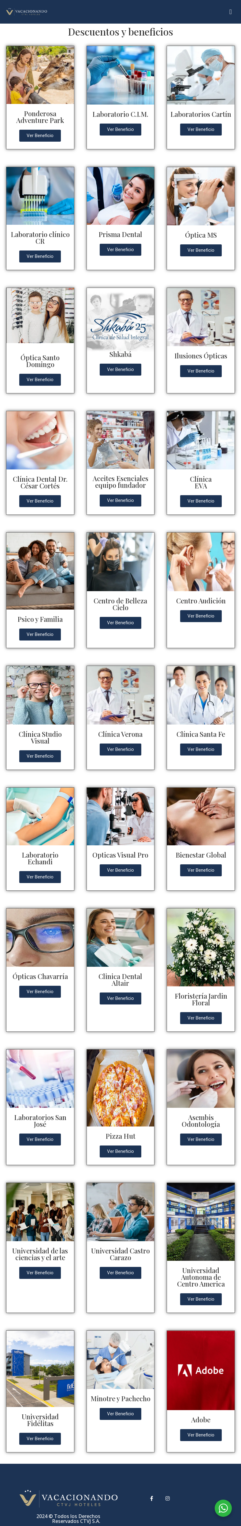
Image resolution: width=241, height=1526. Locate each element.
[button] (230, 11)
